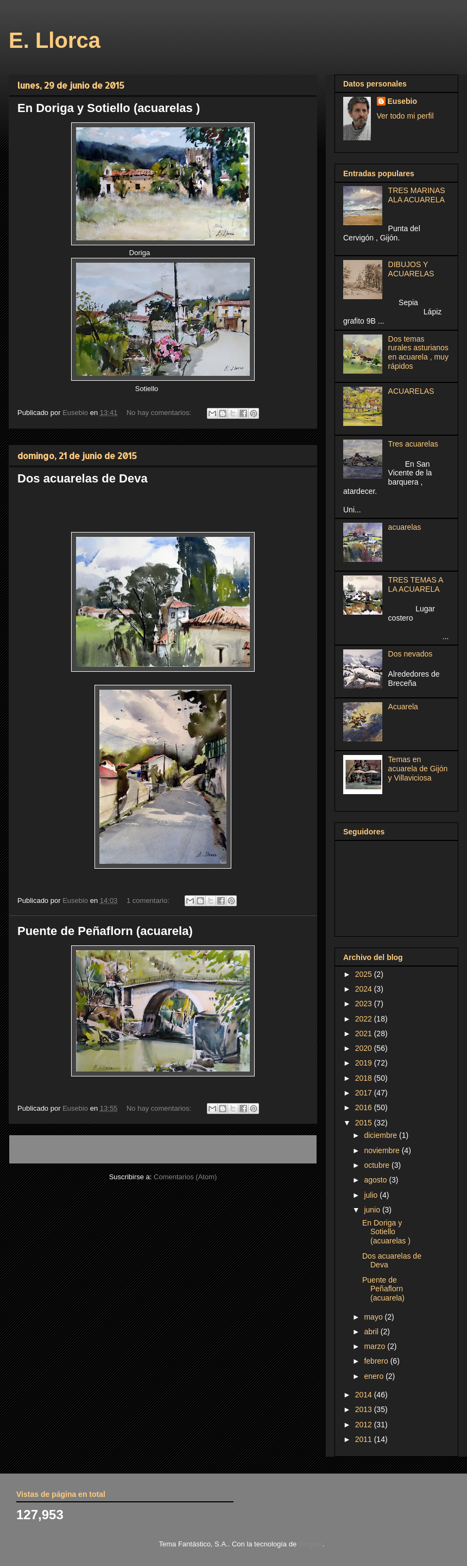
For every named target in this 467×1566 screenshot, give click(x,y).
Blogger (311, 1544)
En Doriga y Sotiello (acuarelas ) (108, 108)
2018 (364, 1078)
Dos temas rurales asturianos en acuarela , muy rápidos (418, 352)
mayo (374, 1317)
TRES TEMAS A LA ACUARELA (415, 584)
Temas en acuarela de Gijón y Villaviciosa (418, 768)
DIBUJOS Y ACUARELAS (411, 269)
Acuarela (403, 706)
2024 (364, 989)
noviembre (382, 1150)
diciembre (381, 1135)
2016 (364, 1107)
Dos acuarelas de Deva (82, 478)
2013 (364, 1409)
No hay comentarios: (160, 412)
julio (372, 1195)
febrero (377, 1361)
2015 (364, 1122)
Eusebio (402, 101)
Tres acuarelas (413, 444)
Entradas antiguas (274, 1149)
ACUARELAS (411, 391)
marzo (375, 1346)
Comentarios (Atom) (185, 1177)
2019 (364, 1063)
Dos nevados (410, 653)
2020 (364, 1048)
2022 (364, 1018)
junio (373, 1209)
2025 (364, 974)
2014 (364, 1394)
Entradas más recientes (61, 1149)
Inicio (173, 1149)
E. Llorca (54, 40)
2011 (364, 1439)
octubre (378, 1165)
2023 (364, 1003)
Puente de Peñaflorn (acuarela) (105, 931)
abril (372, 1331)
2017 (364, 1092)
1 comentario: (149, 900)
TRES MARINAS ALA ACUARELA (416, 195)
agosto (376, 1179)
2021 (364, 1033)
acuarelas (404, 527)
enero (375, 1376)
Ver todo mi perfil (405, 116)
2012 (364, 1424)
